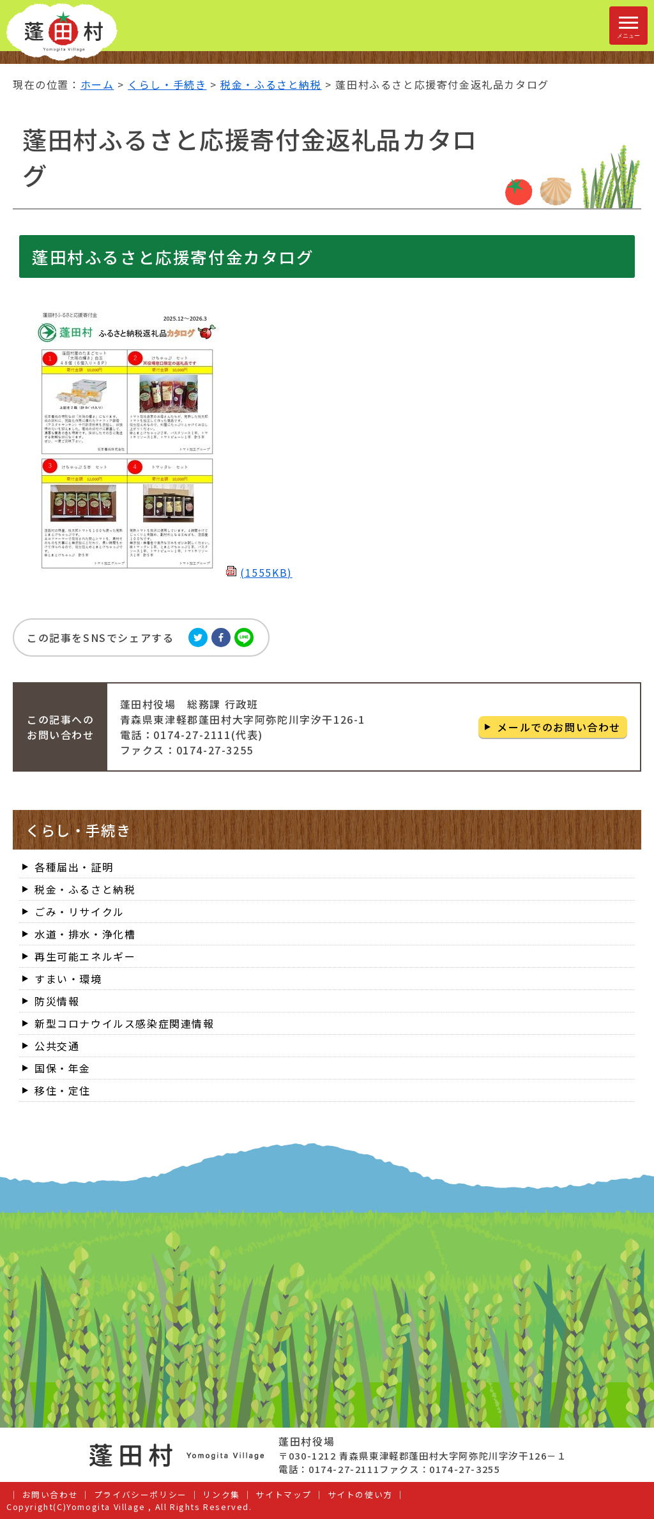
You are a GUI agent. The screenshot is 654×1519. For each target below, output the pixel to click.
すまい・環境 (68, 978)
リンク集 (221, 1494)
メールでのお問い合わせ (559, 727)
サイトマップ (283, 1494)
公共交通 (56, 1045)
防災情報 (56, 1001)
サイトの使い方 (360, 1494)
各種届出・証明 (73, 866)
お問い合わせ (50, 1494)
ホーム (97, 84)
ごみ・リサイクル (79, 911)
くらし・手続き (167, 84)
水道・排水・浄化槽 (84, 934)
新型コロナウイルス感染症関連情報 (124, 1023)
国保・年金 (62, 1068)
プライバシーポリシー (140, 1494)
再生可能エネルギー (84, 956)
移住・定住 (62, 1090)
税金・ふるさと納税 (270, 84)
